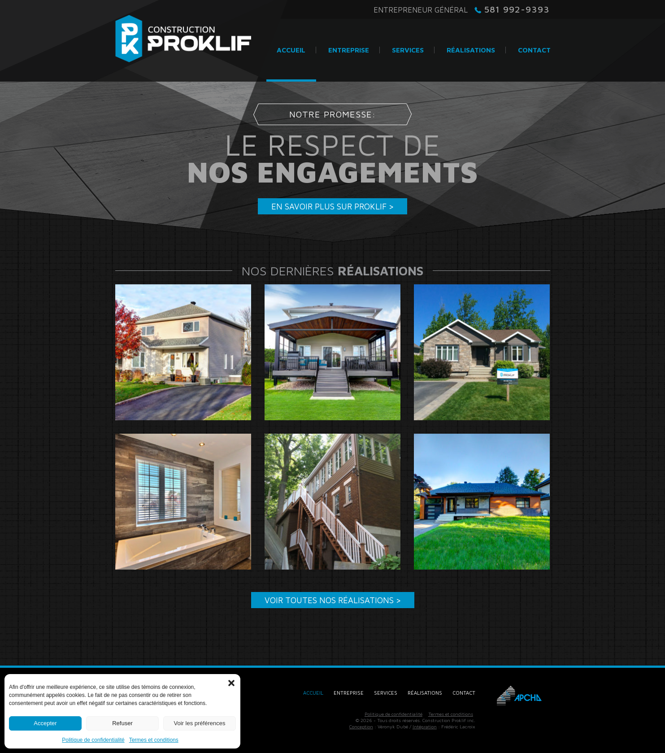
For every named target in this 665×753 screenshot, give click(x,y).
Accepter (45, 723)
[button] (231, 683)
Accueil (313, 693)
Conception (361, 726)
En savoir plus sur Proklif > (332, 206)
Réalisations (425, 693)
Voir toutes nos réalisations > (333, 600)
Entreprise (349, 693)
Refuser (122, 723)
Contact (463, 693)
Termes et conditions (153, 740)
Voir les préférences (200, 723)
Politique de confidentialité (93, 740)
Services (385, 693)
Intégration (425, 726)
